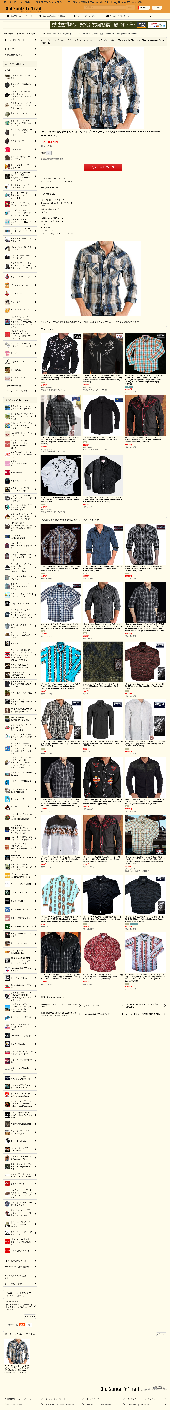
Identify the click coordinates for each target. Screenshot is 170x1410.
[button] (150, 16)
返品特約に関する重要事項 (52, 159)
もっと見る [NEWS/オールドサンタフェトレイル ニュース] (30, 1316)
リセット (161, 1334)
